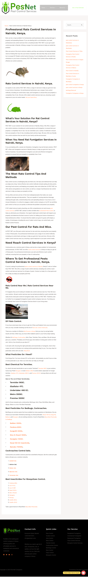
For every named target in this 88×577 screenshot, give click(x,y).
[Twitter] (7, 555)
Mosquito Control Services (74, 543)
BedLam (8, 417)
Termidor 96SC (42, 369)
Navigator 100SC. (18, 439)
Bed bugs (15, 338)
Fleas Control (50, 553)
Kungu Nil (54, 415)
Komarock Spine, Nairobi (32, 534)
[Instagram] (14, 555)
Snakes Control (50, 536)
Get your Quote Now (31, 98)
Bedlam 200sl (30, 371)
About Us (62, 8)
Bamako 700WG (17, 447)
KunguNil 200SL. (18, 432)
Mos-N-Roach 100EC (20, 435)
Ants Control (49, 538)
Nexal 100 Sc (13, 491)
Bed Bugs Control (51, 548)
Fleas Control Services (73, 541)
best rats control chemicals (40, 328)
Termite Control (50, 543)
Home (45, 8)
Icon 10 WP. (12, 488)
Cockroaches (22, 338)
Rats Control (49, 534)
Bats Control (49, 550)
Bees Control (49, 541)
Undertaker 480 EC (24, 374)
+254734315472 (29, 536)
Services (53, 8)
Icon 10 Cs (12, 486)
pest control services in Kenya (74, 91)
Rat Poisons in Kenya (30, 332)
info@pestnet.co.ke (30, 538)
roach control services (34, 250)
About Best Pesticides (31, 507)
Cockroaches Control (52, 546)
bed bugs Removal (71, 93)
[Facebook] (3, 555)
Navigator (18, 371)
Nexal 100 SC (47, 415)
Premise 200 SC (37, 374)
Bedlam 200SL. (17, 424)
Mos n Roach (13, 493)
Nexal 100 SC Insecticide (21, 443)
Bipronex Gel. (13, 472)
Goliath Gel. (13, 461)
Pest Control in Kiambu (72, 71)
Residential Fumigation (74, 534)
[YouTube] (11, 555)
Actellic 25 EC (13, 503)
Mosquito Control (51, 555)
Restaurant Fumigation (74, 538)
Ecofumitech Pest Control (46, 211)
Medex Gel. (13, 468)
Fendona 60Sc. (13, 483)
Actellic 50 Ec (13, 500)
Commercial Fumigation (74, 536)
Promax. (11, 498)
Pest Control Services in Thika (74, 52)
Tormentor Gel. (14, 476)
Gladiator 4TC (15, 374)
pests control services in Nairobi (34, 267)
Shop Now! (27, 351)
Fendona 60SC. (17, 428)
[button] (78, 8)
